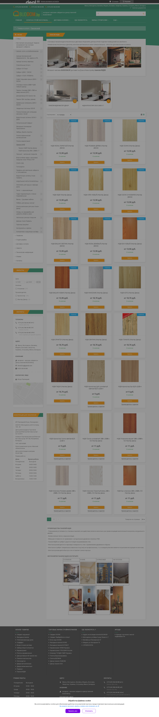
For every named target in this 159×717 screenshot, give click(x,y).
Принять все (72, 711)
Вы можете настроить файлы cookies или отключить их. (79, 706)
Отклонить (89, 711)
